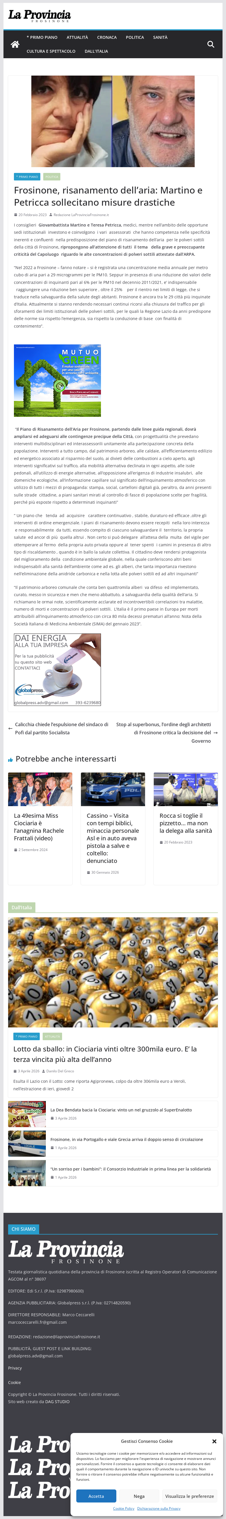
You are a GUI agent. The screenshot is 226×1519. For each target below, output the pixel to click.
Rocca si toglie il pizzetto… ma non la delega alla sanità (186, 823)
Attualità (77, 37)
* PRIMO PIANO (42, 37)
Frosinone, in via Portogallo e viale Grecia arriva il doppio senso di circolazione (126, 1139)
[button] (214, 1441)
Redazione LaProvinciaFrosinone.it (81, 214)
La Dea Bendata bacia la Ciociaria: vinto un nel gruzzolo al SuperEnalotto (121, 1110)
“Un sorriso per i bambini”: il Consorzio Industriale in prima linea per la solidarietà (130, 1169)
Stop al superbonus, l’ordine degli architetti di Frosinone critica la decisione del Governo (167, 732)
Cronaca (107, 37)
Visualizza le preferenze (189, 1496)
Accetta (96, 1496)
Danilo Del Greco (60, 1071)
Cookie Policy (123, 1508)
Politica (135, 37)
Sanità (160, 37)
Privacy (15, 1368)
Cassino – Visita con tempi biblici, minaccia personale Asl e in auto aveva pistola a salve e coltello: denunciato (113, 838)
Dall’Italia (96, 51)
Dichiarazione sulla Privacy (158, 1508)
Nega (139, 1496)
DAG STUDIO (57, 1401)
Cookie (14, 1382)
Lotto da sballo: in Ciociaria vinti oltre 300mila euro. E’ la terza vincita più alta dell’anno (105, 1054)
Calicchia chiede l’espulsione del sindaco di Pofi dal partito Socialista (58, 728)
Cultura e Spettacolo (51, 51)
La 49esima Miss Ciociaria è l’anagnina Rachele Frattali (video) (39, 827)
